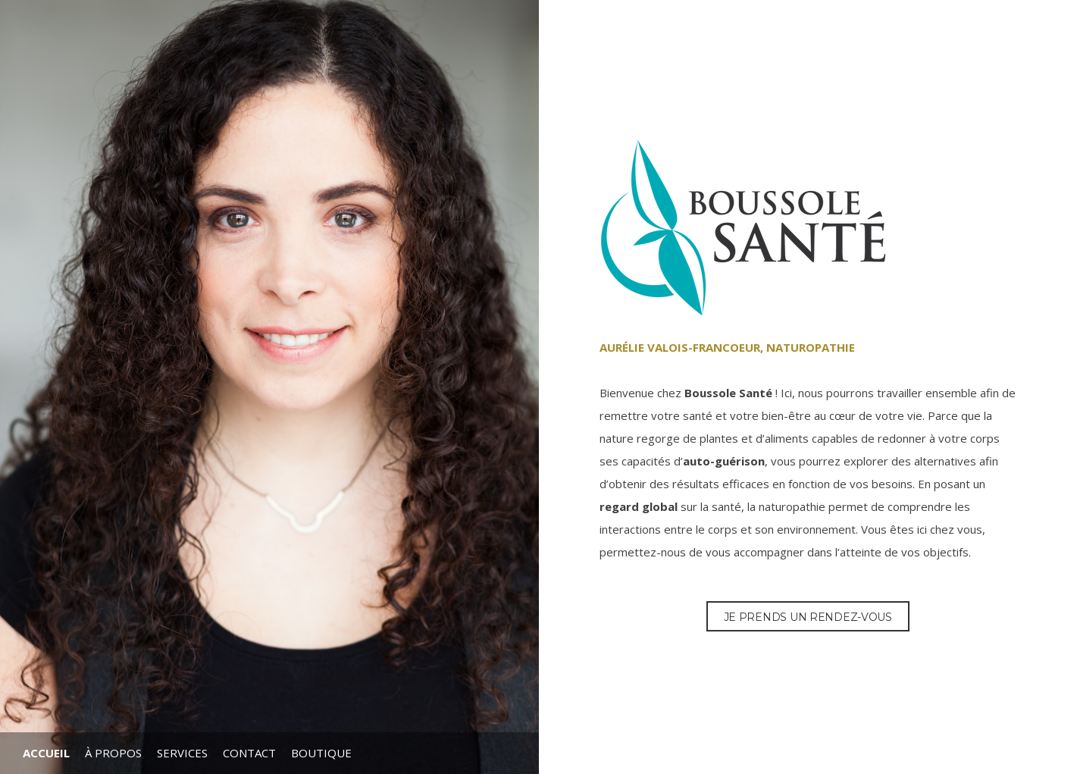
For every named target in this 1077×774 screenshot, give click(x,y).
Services (182, 752)
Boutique (321, 752)
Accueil (46, 752)
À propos (113, 752)
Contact (249, 752)
